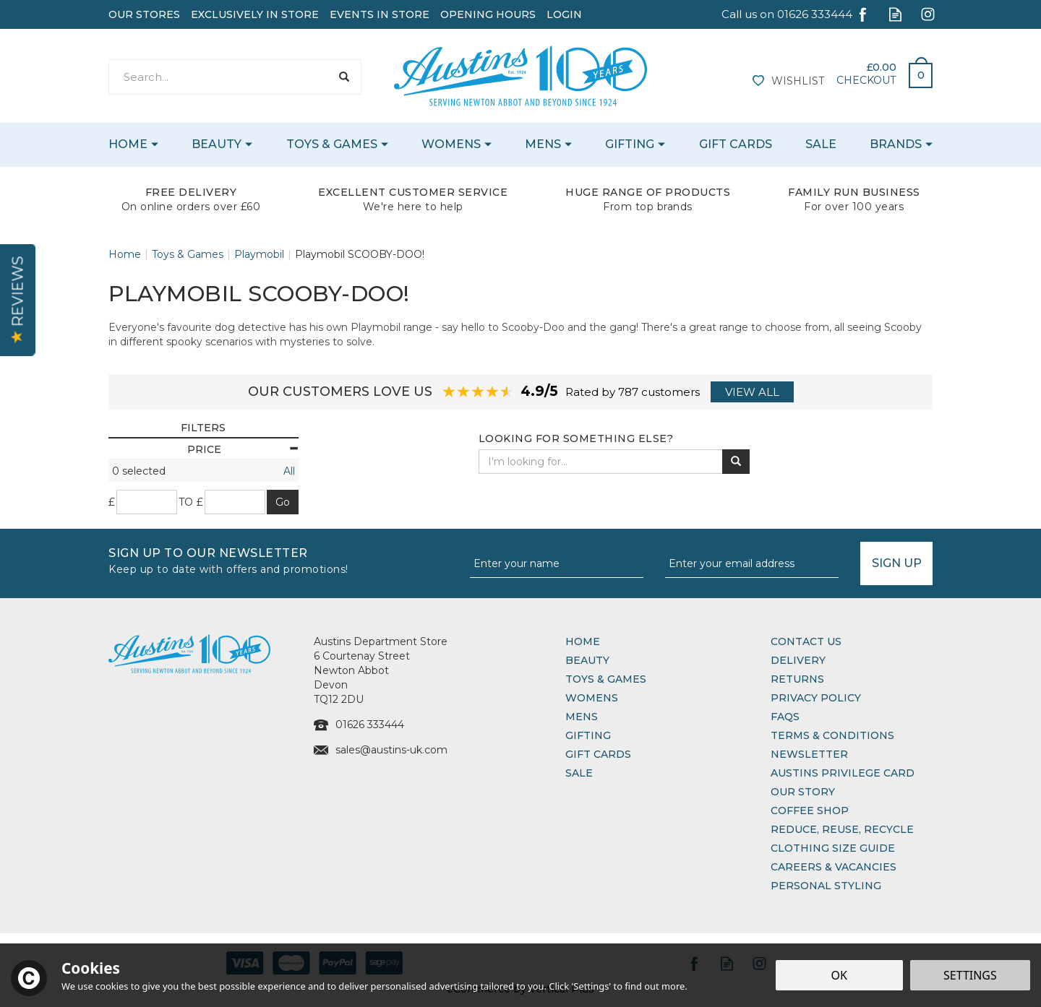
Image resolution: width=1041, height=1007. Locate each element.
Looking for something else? (576, 438)
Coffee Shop (810, 810)
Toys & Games (605, 679)
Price (243, 449)
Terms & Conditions (832, 735)
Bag (915, 71)
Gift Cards (598, 754)
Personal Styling (826, 885)
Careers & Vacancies (833, 866)
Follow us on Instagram (928, 14)
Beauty (587, 660)
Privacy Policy (816, 697)
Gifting (588, 735)
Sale (579, 772)
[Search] (219, 77)
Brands (896, 144)
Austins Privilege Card (842, 772)
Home (582, 641)
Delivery (798, 660)
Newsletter (809, 754)
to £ (191, 502)
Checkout (866, 80)
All (289, 470)
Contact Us (806, 641)
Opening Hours (488, 14)
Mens (581, 716)
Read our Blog (895, 14)
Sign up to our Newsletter (283, 559)
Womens (591, 697)
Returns (797, 679)
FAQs (785, 716)
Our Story (803, 791)
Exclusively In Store (255, 14)
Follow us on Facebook (863, 14)
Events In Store (379, 14)
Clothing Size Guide (833, 848)
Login (564, 14)
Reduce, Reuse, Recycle (842, 829)
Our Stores (144, 14)
